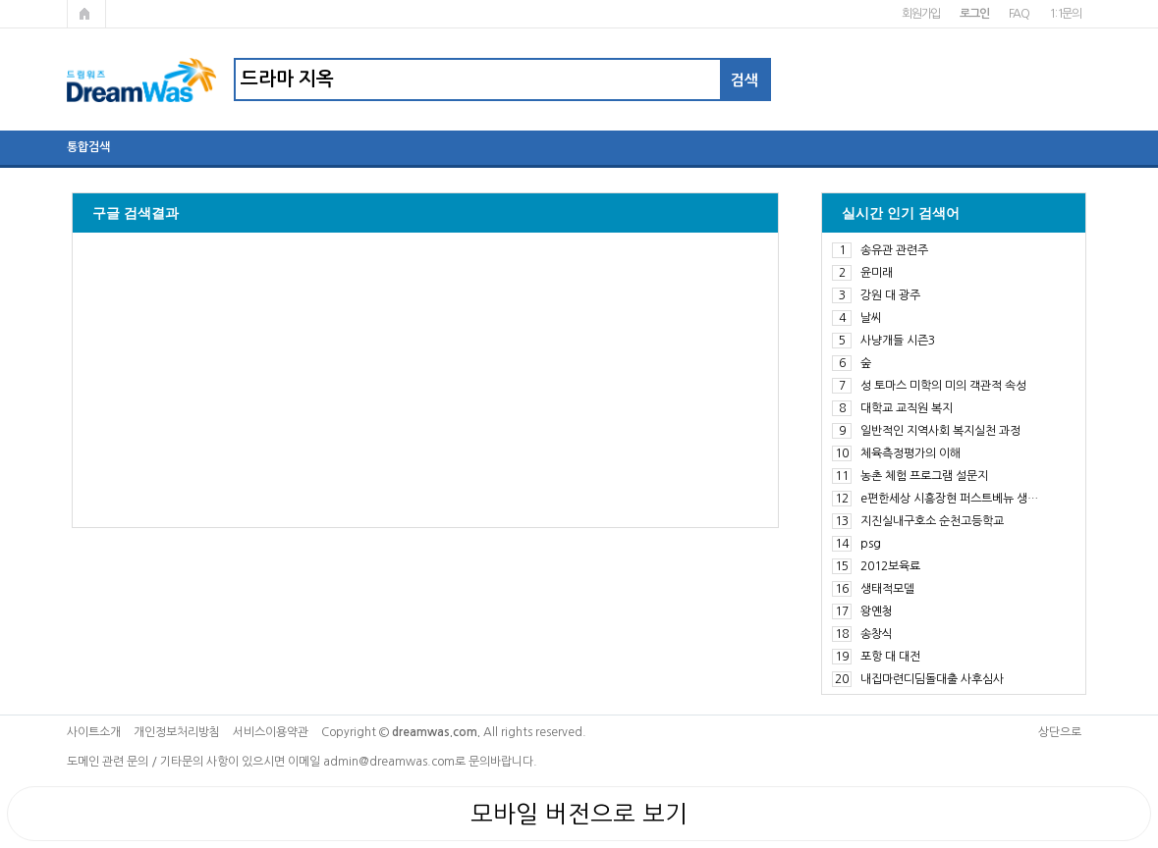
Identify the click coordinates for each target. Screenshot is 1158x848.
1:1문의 (1065, 14)
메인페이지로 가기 (86, 13)
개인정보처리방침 (177, 732)
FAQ (1019, 14)
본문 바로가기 (0, 0)
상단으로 (1059, 732)
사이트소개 (94, 732)
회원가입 (921, 14)
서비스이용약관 (270, 732)
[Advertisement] (425, 379)
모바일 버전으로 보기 (579, 813)
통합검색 (88, 147)
